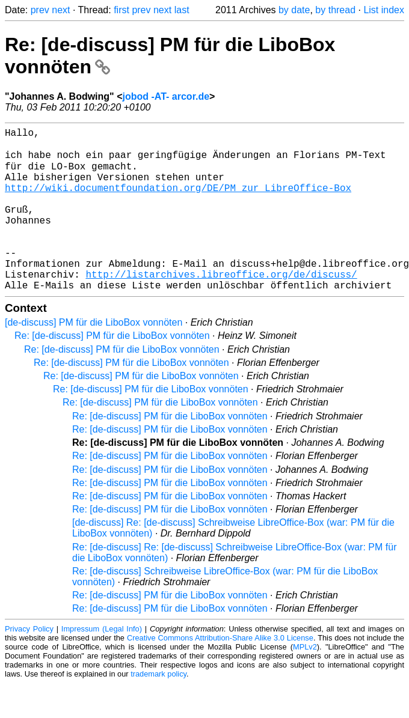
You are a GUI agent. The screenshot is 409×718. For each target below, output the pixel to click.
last (181, 10)
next (61, 10)
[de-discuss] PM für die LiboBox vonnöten (93, 357)
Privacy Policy (29, 663)
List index (383, 10)
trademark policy (158, 708)
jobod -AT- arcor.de (165, 96)
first (121, 10)
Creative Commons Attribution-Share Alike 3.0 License (220, 672)
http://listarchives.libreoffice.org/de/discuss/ (221, 306)
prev (40, 10)
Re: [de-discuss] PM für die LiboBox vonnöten (112, 370)
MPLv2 (305, 681)
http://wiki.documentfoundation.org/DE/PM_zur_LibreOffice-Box (178, 200)
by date (294, 10)
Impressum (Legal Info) (101, 663)
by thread (335, 10)
